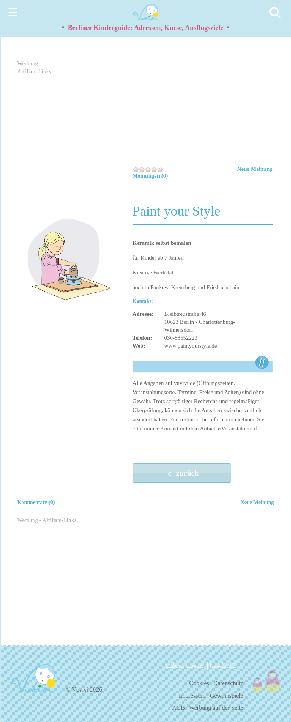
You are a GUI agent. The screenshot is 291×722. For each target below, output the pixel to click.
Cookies (199, 683)
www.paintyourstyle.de (190, 346)
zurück (182, 474)
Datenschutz (228, 683)
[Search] (276, 12)
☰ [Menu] (13, 12)
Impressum (192, 695)
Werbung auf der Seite (216, 708)
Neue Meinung (255, 169)
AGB (178, 708)
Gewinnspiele (226, 695)
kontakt (224, 666)
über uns (185, 665)
